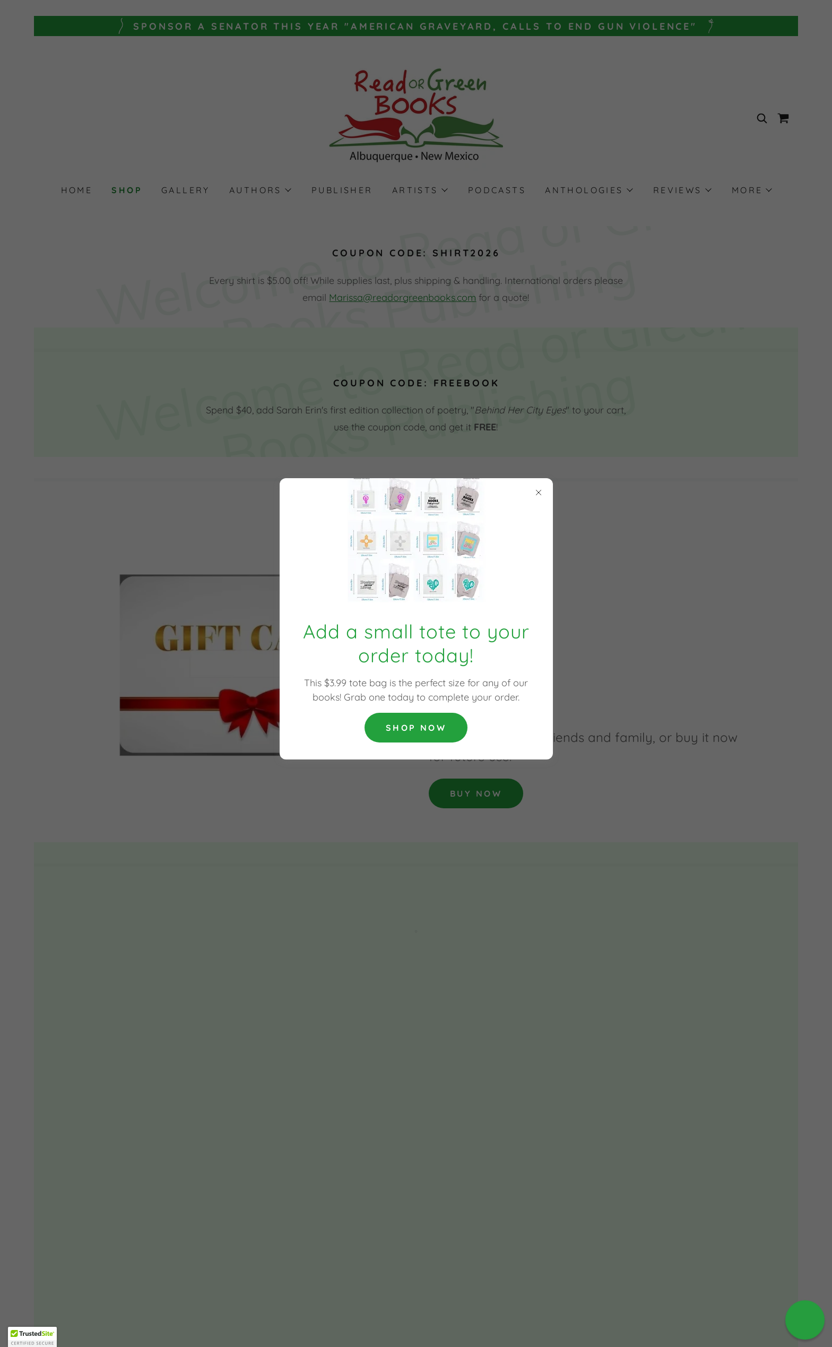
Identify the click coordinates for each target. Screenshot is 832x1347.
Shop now (416, 727)
